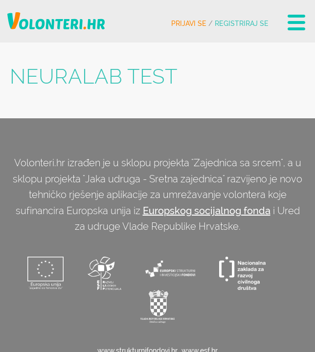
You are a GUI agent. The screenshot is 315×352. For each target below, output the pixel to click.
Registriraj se (242, 23)
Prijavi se (188, 23)
